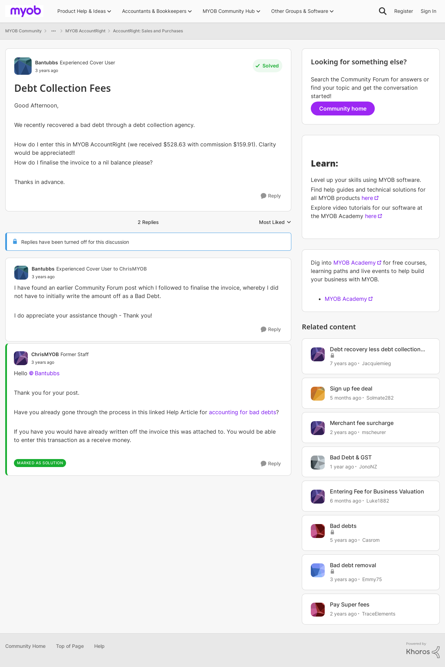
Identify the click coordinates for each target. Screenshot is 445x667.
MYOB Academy (354, 262)
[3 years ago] (343, 579)
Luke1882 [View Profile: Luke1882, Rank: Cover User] (377, 501)
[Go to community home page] (24, 11)
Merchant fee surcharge (362, 422)
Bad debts (343, 525)
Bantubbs (47, 373)
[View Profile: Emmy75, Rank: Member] (318, 570)
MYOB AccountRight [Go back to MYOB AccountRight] (85, 30)
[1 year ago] (342, 466)
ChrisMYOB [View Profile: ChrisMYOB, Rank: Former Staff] (45, 354)
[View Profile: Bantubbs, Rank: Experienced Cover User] (23, 66)
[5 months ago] (345, 397)
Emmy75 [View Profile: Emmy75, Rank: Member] (372, 579)
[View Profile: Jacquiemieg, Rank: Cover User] (318, 354)
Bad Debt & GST (351, 457)
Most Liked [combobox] (275, 222)
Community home (342, 108)
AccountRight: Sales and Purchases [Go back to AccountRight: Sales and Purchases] (148, 30)
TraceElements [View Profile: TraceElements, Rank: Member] (378, 614)
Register (403, 11)
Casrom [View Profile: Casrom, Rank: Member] (371, 540)
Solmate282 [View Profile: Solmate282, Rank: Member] (380, 398)
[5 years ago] (343, 540)
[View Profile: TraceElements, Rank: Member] (318, 610)
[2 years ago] (343, 432)
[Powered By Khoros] (423, 650)
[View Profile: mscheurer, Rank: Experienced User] (318, 428)
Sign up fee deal (351, 388)
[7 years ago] (343, 363)
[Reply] (270, 196)
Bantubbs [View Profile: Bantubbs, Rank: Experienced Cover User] (46, 62)
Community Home (25, 646)
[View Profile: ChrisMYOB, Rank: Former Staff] (21, 358)
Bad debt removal (353, 565)
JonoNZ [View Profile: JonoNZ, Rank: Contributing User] (368, 466)
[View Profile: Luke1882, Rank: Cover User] (318, 497)
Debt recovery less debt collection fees (375, 349)
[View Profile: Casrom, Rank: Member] (318, 531)
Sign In (428, 11)
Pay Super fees (350, 604)
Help (99, 646)
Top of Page (70, 646)
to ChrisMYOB (130, 269)
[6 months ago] (345, 500)
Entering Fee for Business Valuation (377, 491)
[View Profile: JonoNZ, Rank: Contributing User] (318, 462)
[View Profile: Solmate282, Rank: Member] (318, 394)
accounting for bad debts (242, 412)
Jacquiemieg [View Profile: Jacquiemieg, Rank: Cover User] (376, 363)
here (367, 197)
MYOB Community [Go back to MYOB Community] (23, 30)
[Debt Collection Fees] (89, 277)
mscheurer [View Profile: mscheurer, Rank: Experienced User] (374, 432)
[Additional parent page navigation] (53, 31)
